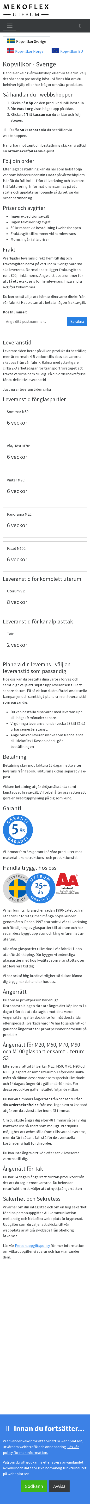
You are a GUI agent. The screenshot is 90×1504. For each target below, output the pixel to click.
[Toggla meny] (9, 26)
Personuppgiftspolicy (32, 1245)
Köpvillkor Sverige (26, 41)
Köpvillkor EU (67, 51)
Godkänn (34, 1486)
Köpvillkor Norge (25, 51)
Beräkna (77, 321)
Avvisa (59, 1486)
